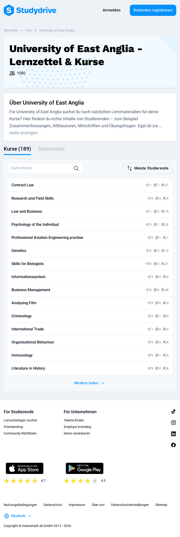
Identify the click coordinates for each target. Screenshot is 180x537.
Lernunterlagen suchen (20, 420)
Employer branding (77, 426)
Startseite (11, 30)
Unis (28, 30)
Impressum (77, 504)
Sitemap (161, 504)
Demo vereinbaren (77, 433)
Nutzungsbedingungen (20, 504)
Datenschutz (53, 504)
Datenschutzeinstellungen (130, 504)
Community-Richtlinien (20, 433)
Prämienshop (13, 426)
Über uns (98, 504)
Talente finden (74, 420)
